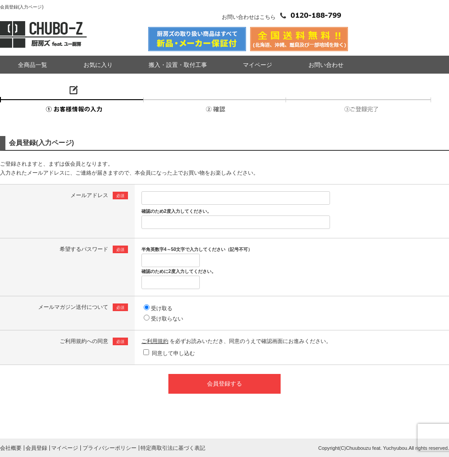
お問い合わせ (325, 65)
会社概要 (11, 448)
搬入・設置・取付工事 (178, 65)
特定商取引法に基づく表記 (173, 448)
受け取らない (167, 319)
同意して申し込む (173, 353)
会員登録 (36, 448)
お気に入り (98, 65)
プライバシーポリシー (109, 448)
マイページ (257, 65)
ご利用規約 (154, 341)
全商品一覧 (32, 65)
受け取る (161, 308)
